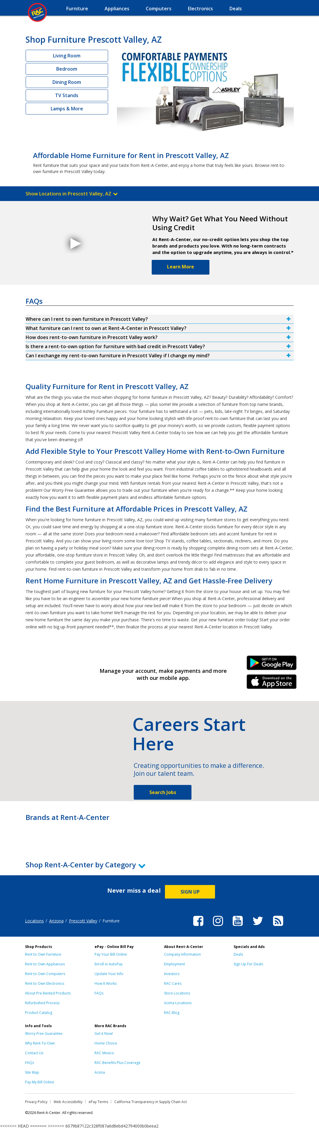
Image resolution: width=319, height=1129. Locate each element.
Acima (100, 1072)
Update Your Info (109, 973)
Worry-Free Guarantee (43, 1033)
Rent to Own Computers (45, 973)
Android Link (271, 665)
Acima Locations (177, 1002)
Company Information (182, 954)
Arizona (56, 921)
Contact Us (34, 1052)
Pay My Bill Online (39, 1082)
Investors (171, 973)
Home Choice (106, 1043)
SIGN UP (190, 892)
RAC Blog (171, 1012)
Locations (34, 921)
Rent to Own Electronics (44, 983)
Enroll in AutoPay (109, 964)
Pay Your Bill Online (111, 954)
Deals (238, 954)
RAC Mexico (104, 1052)
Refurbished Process (42, 1002)
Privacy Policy (36, 1101)
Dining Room (66, 82)
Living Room (66, 55)
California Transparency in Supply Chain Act (150, 1101)
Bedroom (66, 69)
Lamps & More (67, 108)
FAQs (99, 993)
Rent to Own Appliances (45, 964)
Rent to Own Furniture (43, 954)
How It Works (106, 983)
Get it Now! (104, 1033)
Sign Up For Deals (248, 964)
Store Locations (177, 993)
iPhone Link (271, 683)
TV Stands (66, 95)
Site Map (32, 1072)
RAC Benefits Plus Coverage (118, 1062)
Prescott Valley (83, 921)
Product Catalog (38, 1012)
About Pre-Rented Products (48, 993)
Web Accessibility (68, 1101)
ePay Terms (98, 1101)
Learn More (180, 266)
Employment (174, 964)
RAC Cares (172, 983)
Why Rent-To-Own (40, 1043)
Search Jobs (162, 792)
